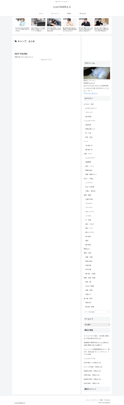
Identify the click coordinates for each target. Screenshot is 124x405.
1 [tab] (59, 35)
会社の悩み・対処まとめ (91, 383)
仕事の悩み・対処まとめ (91, 375)
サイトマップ (94, 400)
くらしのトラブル (89, 358)
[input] (97, 312)
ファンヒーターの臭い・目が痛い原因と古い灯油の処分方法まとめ (96, 337)
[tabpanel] (22, 25)
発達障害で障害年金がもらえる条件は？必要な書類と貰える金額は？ (96, 344)
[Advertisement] (46, 47)
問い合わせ (107, 400)
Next (110, 25)
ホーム (88, 400)
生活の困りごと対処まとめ (92, 362)
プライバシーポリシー (91, 93)
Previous (13, 25)
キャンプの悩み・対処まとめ (93, 367)
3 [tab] (64, 35)
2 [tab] (62, 35)
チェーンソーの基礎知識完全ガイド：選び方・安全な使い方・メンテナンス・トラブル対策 (96, 351)
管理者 (101, 400)
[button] (108, 312)
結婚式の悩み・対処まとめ (92, 371)
